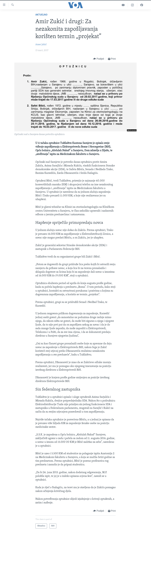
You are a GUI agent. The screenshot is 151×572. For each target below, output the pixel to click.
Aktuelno (41, 14)
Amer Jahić (41, 44)
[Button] (98, 59)
